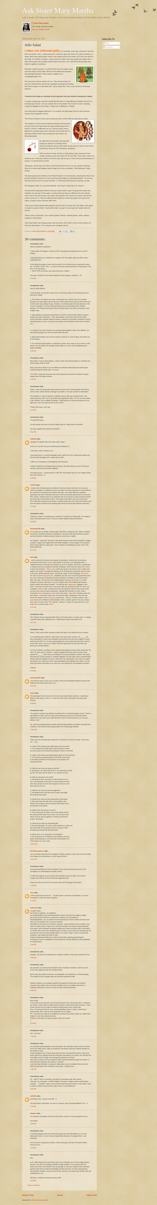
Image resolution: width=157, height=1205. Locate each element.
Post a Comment (33, 1185)
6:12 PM (33, 410)
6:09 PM (33, 990)
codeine (87, 567)
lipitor (70, 576)
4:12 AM (33, 506)
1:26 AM (33, 478)
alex (31, 557)
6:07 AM (33, 550)
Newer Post (27, 1195)
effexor (74, 593)
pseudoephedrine (36, 600)
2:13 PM (33, 901)
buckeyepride (35, 529)
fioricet (40, 593)
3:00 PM (33, 1124)
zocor (80, 580)
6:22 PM (33, 1023)
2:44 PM (33, 944)
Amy (32, 893)
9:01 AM (33, 686)
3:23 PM (33, 278)
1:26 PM (33, 885)
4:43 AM (33, 1181)
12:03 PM (33, 844)
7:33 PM (33, 1069)
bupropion (51, 598)
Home (60, 1195)
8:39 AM (33, 671)
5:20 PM (33, 379)
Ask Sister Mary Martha (57, 10)
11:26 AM (33, 729)
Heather (33, 1113)
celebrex (41, 589)
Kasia (32, 693)
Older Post (91, 1195)
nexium (50, 562)
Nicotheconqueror (37, 851)
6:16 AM (33, 607)
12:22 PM (33, 859)
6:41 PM (33, 432)
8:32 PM (33, 1089)
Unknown (33, 908)
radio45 (33, 485)
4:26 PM (33, 958)
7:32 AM (33, 1036)
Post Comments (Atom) (40, 1200)
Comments (108, 47)
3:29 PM (33, 351)
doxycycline (46, 576)
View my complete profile (40, 29)
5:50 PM (33, 1148)
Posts (106, 43)
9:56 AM (33, 703)
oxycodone (84, 573)
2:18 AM (33, 1106)
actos (54, 569)
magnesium (72, 584)
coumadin (54, 582)
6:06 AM (33, 522)
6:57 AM (33, 622)
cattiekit (33, 439)
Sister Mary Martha (41, 23)
